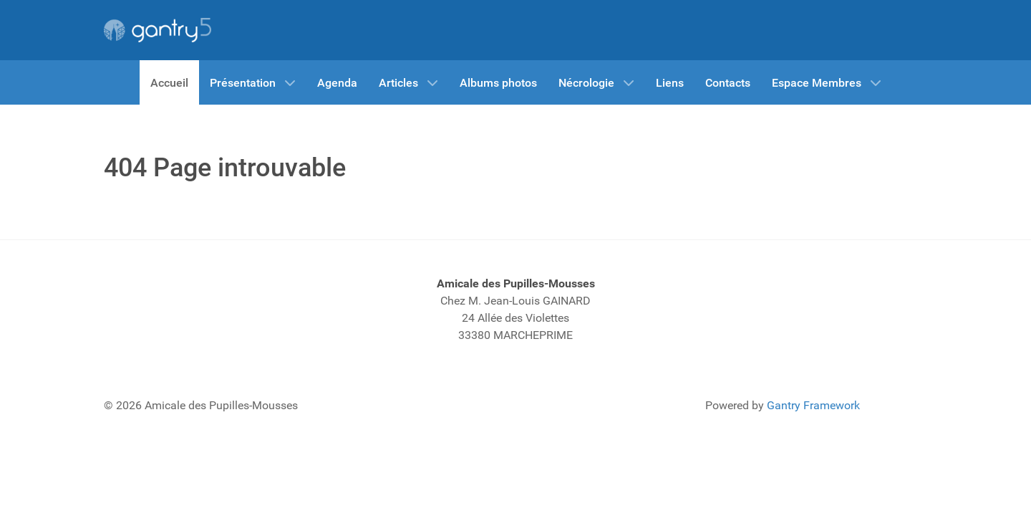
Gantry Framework (813, 405)
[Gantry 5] (157, 30)
